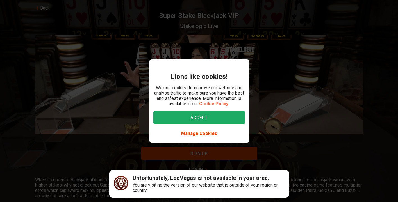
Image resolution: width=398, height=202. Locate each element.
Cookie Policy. (214, 103)
